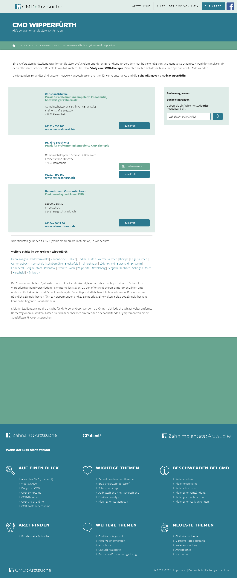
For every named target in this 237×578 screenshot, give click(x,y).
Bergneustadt (34, 268)
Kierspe (124, 259)
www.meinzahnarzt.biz (60, 129)
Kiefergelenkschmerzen (189, 497)
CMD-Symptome (31, 492)
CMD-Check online (32, 501)
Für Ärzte (213, 6)
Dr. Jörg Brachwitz (57, 142)
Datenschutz (195, 570)
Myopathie (181, 554)
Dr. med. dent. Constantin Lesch (65, 191)
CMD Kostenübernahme (35, 506)
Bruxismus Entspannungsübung (117, 554)
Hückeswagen (19, 259)
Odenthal (50, 268)
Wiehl (72, 268)
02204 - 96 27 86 (55, 223)
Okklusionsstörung (109, 549)
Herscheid (19, 272)
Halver (72, 259)
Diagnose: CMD (30, 488)
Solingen (137, 268)
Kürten (92, 259)
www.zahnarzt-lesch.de (60, 226)
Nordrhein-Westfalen (46, 45)
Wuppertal (83, 268)
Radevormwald (39, 259)
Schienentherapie (109, 488)
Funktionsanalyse (109, 497)
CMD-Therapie (30, 497)
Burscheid (123, 263)
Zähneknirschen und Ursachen (116, 479)
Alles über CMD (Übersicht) (37, 479)
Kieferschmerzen (185, 488)
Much (148, 268)
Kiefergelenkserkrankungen (192, 501)
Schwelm (136, 263)
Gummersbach (20, 263)
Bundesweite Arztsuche (35, 536)
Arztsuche (141, 6)
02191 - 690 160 (54, 126)
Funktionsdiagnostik (110, 536)
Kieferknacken (184, 479)
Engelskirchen (138, 259)
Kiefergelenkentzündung (190, 492)
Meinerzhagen (89, 263)
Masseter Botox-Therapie (190, 541)
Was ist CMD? (29, 483)
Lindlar (81, 259)
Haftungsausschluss (217, 570)
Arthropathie (183, 549)
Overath (62, 268)
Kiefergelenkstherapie (111, 541)
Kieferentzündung (186, 545)
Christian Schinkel (56, 94)
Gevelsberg (99, 268)
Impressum (179, 570)
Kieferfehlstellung (186, 483)
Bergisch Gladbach (119, 268)
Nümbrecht (33, 272)
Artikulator (104, 545)
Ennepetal (17, 268)
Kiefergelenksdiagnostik (113, 501)
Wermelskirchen (107, 259)
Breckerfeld (72, 263)
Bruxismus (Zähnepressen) (114, 483)
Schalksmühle (54, 263)
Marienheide (58, 259)
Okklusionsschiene (186, 536)
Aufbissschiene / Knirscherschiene (118, 492)
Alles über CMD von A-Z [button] (176, 6)
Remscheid (37, 263)
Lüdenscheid (107, 263)
